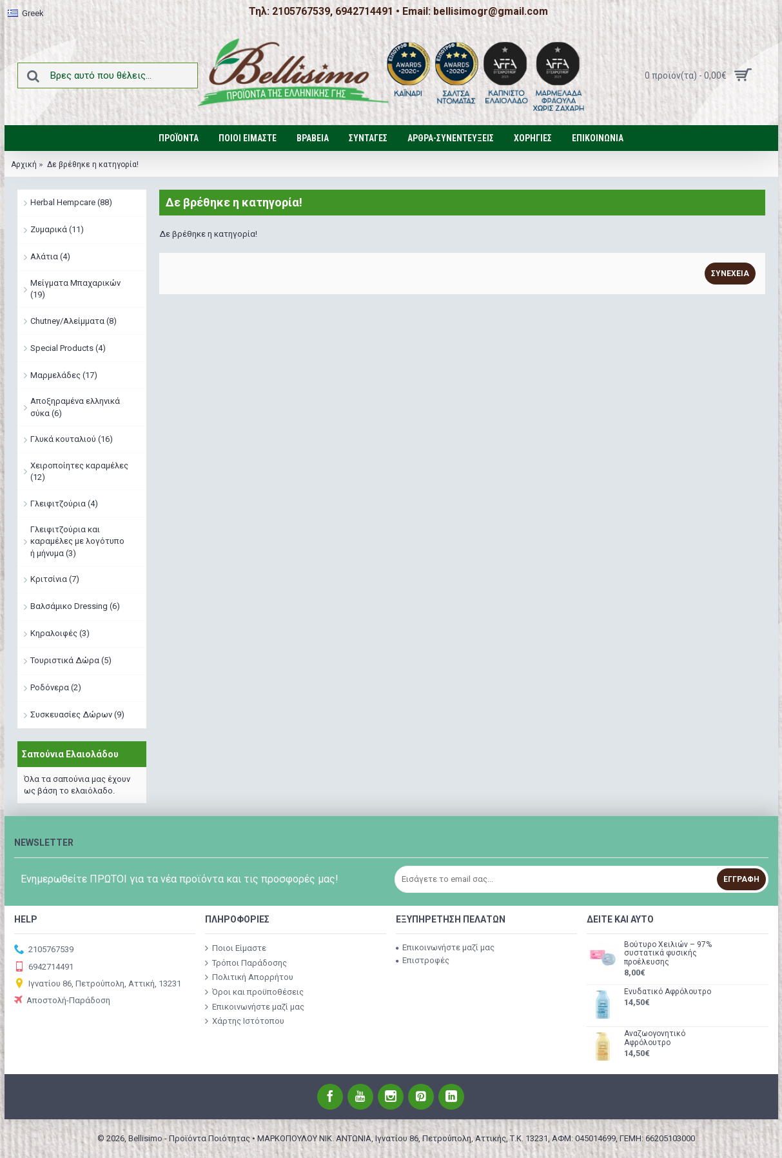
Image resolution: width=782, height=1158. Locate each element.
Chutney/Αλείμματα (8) (73, 321)
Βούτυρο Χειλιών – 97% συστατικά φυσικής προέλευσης (668, 953)
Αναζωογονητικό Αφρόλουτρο (654, 1038)
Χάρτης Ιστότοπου (244, 1021)
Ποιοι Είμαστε (235, 948)
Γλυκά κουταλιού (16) (71, 439)
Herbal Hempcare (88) (71, 202)
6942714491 (43, 967)
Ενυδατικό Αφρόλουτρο (667, 992)
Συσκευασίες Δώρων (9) (77, 714)
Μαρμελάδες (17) (63, 375)
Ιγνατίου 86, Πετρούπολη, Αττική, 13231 (97, 984)
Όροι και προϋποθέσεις (254, 992)
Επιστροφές (422, 960)
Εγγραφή (741, 879)
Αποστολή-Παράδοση (62, 1001)
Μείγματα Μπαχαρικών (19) (75, 288)
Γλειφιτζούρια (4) (64, 503)
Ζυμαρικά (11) (57, 229)
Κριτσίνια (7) (54, 579)
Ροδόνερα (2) (55, 687)
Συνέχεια (730, 273)
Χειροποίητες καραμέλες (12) (79, 471)
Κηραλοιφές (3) (60, 633)
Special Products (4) (68, 348)
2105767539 (43, 950)
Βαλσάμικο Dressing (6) (75, 606)
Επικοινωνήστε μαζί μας (254, 1006)
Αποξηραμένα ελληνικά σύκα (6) (75, 406)
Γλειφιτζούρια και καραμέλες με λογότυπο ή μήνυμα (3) (77, 540)
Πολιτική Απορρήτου (249, 977)
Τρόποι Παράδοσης (246, 963)
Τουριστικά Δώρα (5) (71, 660)
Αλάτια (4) (50, 256)
